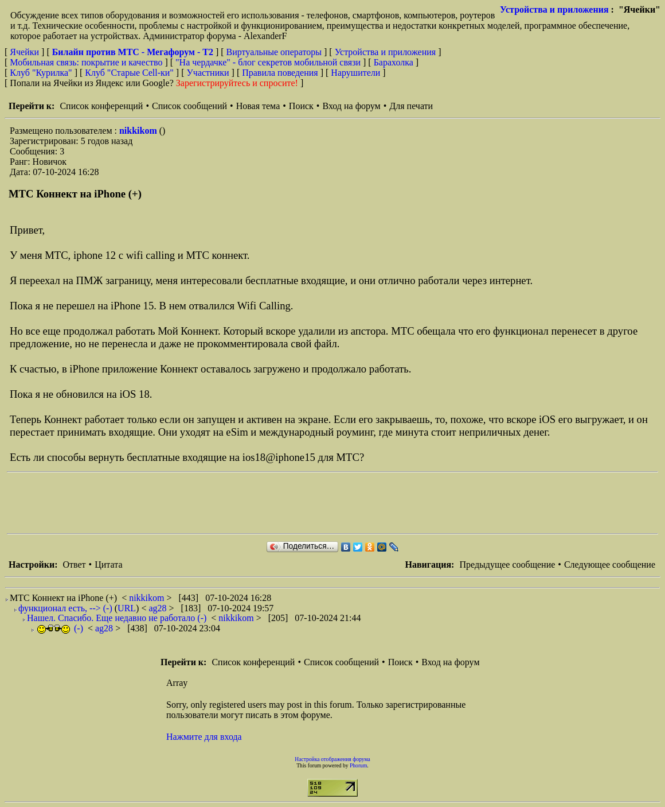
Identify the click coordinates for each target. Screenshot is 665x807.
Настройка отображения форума (332, 759)
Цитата (108, 564)
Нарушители (355, 72)
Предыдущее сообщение (507, 564)
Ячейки (25, 52)
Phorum (358, 765)
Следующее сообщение (609, 564)
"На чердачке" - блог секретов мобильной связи (268, 62)
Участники (208, 72)
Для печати (411, 106)
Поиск (301, 106)
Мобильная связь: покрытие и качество (86, 62)
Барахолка (393, 62)
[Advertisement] (215, 503)
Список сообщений (189, 106)
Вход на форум (351, 106)
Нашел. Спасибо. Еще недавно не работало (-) (116, 618)
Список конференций (101, 106)
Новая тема (258, 106)
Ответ (73, 564)
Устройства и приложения (554, 9)
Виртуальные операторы (274, 52)
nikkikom (139, 130)
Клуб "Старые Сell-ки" (129, 72)
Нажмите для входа (204, 737)
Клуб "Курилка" (41, 72)
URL (127, 608)
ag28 (158, 608)
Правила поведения (280, 72)
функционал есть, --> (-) (65, 608)
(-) (60, 628)
